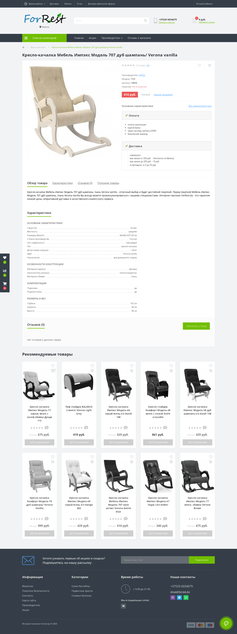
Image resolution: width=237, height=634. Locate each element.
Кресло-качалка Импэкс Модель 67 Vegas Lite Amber (158, 501)
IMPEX (142, 75)
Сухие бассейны (81, 586)
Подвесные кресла (82, 590)
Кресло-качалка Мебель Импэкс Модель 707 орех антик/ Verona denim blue (118, 504)
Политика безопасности (35, 590)
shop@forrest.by (180, 591)
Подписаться (202, 560)
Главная (79, 37)
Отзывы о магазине (139, 37)
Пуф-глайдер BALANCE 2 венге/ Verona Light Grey (79, 410)
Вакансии (27, 586)
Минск (44, 26)
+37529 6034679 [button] (182, 586)
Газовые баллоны (82, 595)
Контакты (27, 595)
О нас (79, 3)
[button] (34, 4)
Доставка (54, 3)
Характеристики (62, 183)
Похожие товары (108, 183)
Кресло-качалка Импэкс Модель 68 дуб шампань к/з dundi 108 (197, 410)
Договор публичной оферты (101, 3)
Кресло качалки (38, 47)
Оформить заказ (207, 22)
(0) (148, 65)
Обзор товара (37, 183)
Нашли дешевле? (163, 94)
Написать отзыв (196, 326)
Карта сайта (29, 600)
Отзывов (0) (85, 183)
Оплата (67, 3)
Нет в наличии (39, 442)
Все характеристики (200, 106)
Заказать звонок (167, 22)
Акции (92, 37)
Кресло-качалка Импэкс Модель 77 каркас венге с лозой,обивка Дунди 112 (39, 413)
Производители (112, 37)
